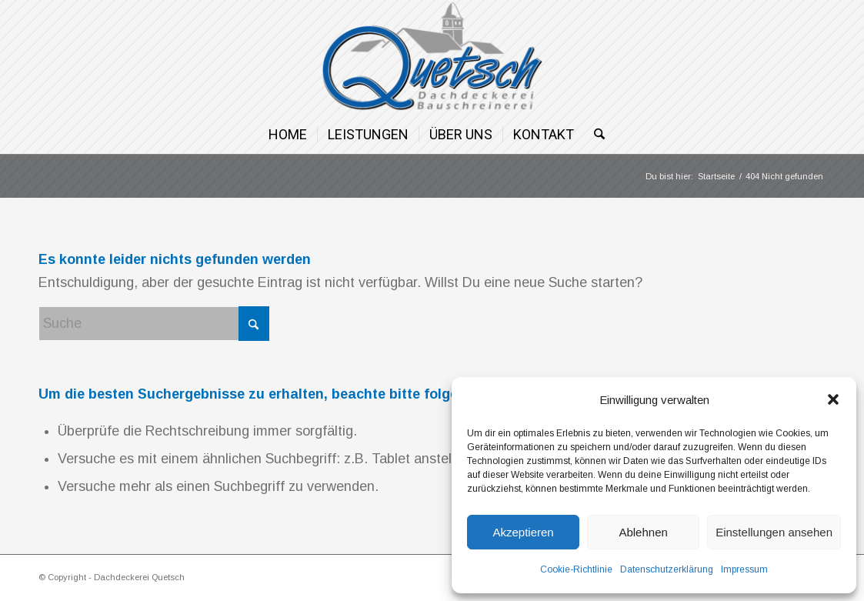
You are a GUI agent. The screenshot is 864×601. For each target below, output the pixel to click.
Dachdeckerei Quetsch (139, 577)
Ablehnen (643, 532)
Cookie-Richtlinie (576, 569)
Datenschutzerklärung (666, 569)
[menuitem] (288, 134)
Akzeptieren (522, 532)
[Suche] (594, 134)
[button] (833, 399)
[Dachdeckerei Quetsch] (431, 57)
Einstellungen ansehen (774, 532)
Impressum (744, 569)
